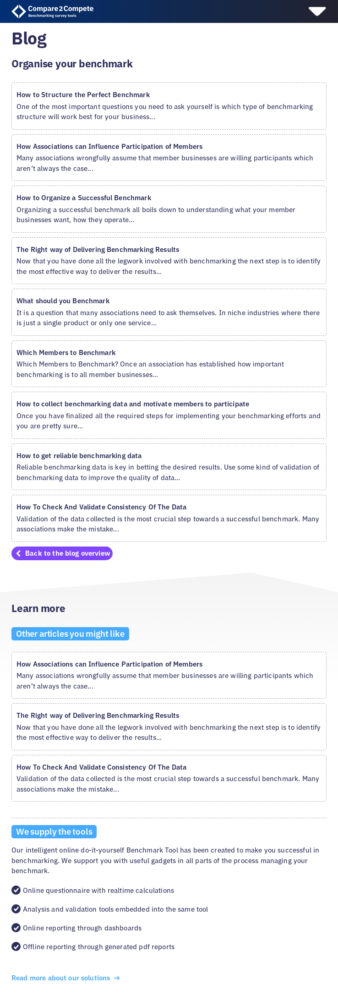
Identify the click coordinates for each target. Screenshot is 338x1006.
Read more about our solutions (66, 977)
